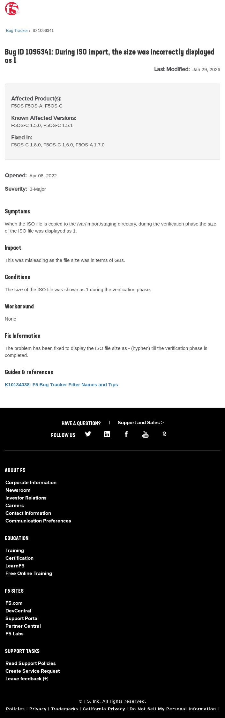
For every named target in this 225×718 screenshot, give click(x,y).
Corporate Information (30, 482)
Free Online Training (28, 573)
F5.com (14, 603)
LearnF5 (15, 566)
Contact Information (28, 513)
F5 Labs (14, 634)
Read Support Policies (30, 663)
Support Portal (22, 618)
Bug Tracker (17, 30)
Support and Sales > (141, 423)
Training (14, 550)
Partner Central (23, 626)
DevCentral (18, 611)
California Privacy (104, 709)
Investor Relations (26, 498)
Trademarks (64, 709)
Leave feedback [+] (26, 679)
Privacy (38, 709)
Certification (19, 558)
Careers (14, 505)
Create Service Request (32, 671)
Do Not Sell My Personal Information (173, 709)
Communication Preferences (38, 521)
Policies (15, 709)
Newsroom (18, 490)
